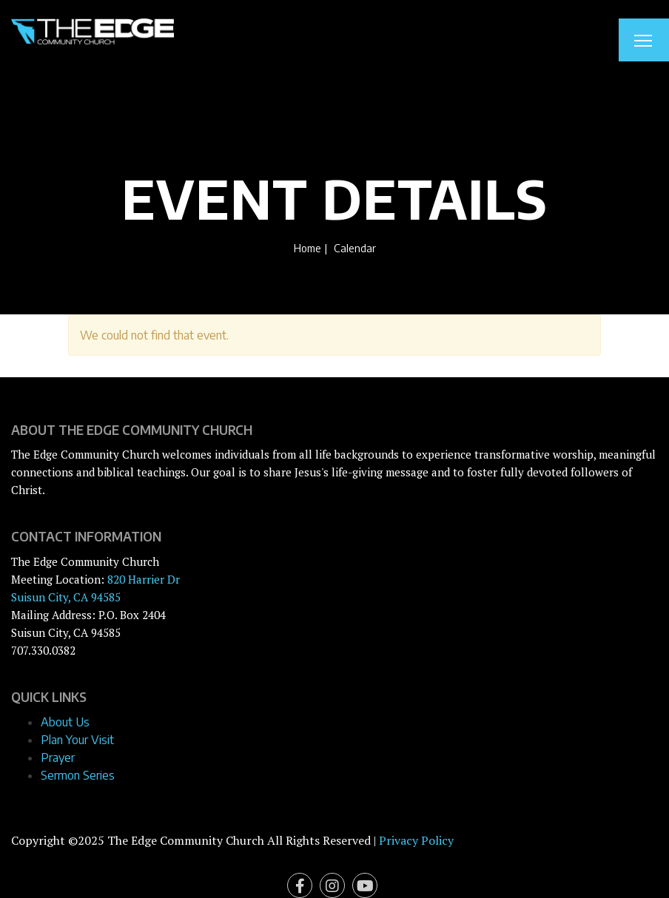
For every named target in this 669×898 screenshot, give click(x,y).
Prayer (58, 757)
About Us (65, 722)
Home (307, 247)
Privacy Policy (416, 840)
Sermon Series (78, 775)
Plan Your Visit (77, 739)
